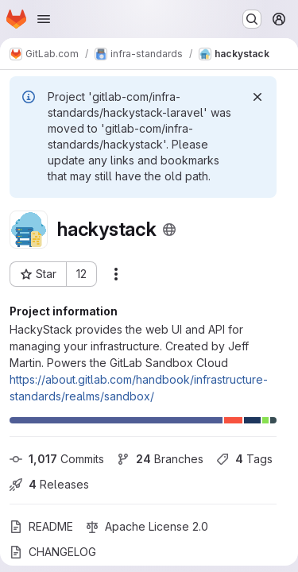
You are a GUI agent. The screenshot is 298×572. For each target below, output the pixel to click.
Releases (49, 484)
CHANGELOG (53, 551)
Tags (244, 459)
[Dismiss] (257, 96)
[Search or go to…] (251, 19)
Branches (160, 459)
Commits (57, 459)
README (41, 526)
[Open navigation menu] (43, 19)
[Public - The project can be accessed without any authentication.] (169, 229)
